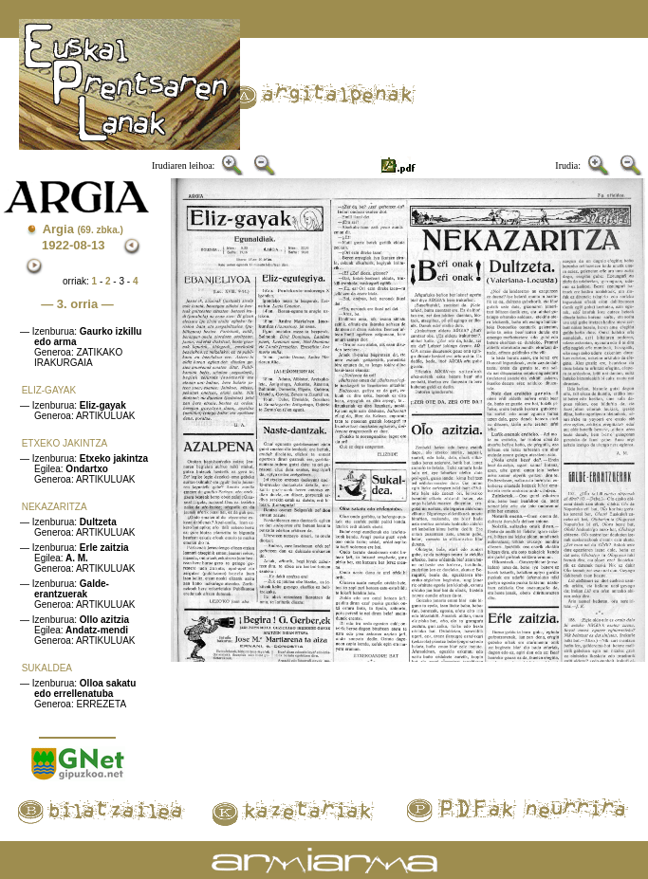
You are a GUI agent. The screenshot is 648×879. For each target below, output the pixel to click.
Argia (83, 229)
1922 (55, 245)
